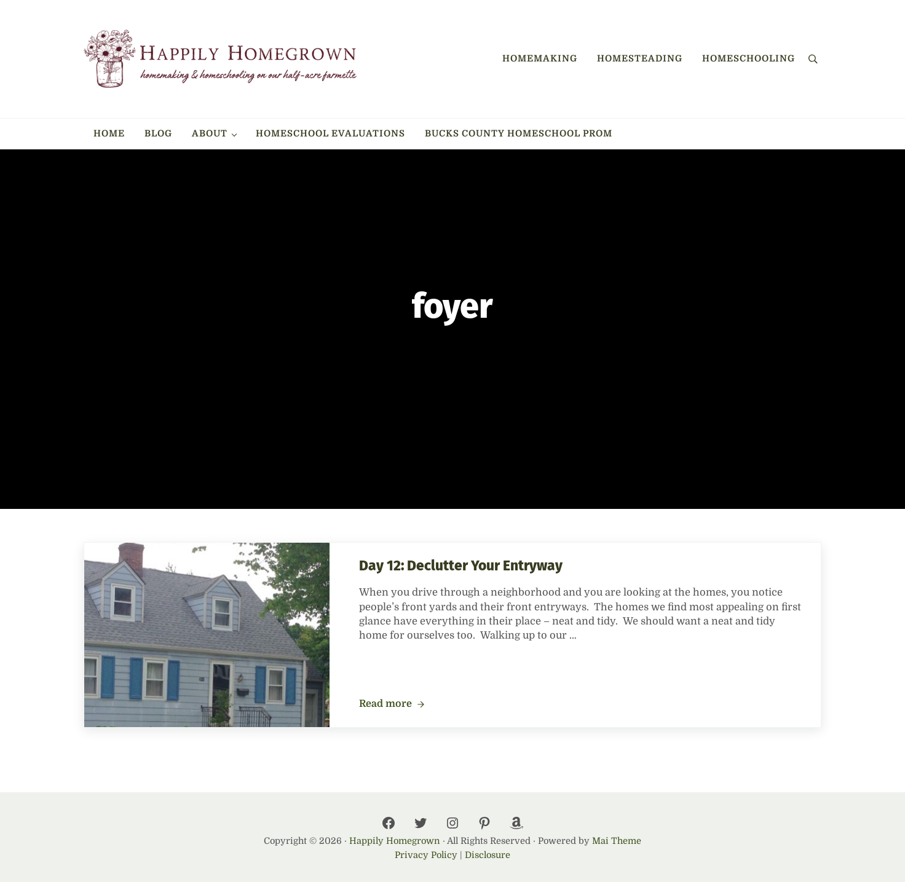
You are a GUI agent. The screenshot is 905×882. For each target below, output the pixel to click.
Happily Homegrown (394, 841)
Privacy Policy (426, 855)
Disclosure (487, 855)
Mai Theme (616, 841)
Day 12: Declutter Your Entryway (461, 565)
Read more (391, 704)
